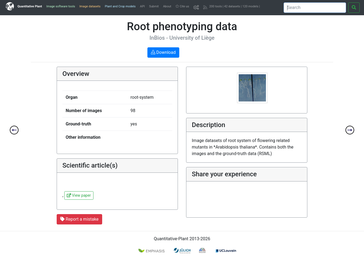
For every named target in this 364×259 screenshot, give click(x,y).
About (167, 6)
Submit (154, 6)
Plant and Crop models (120, 6)
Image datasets (89, 6)
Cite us (182, 6)
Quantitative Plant (29, 6)
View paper (79, 195)
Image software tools (60, 6)
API (142, 6)
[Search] (315, 7)
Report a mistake (79, 219)
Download (163, 52)
